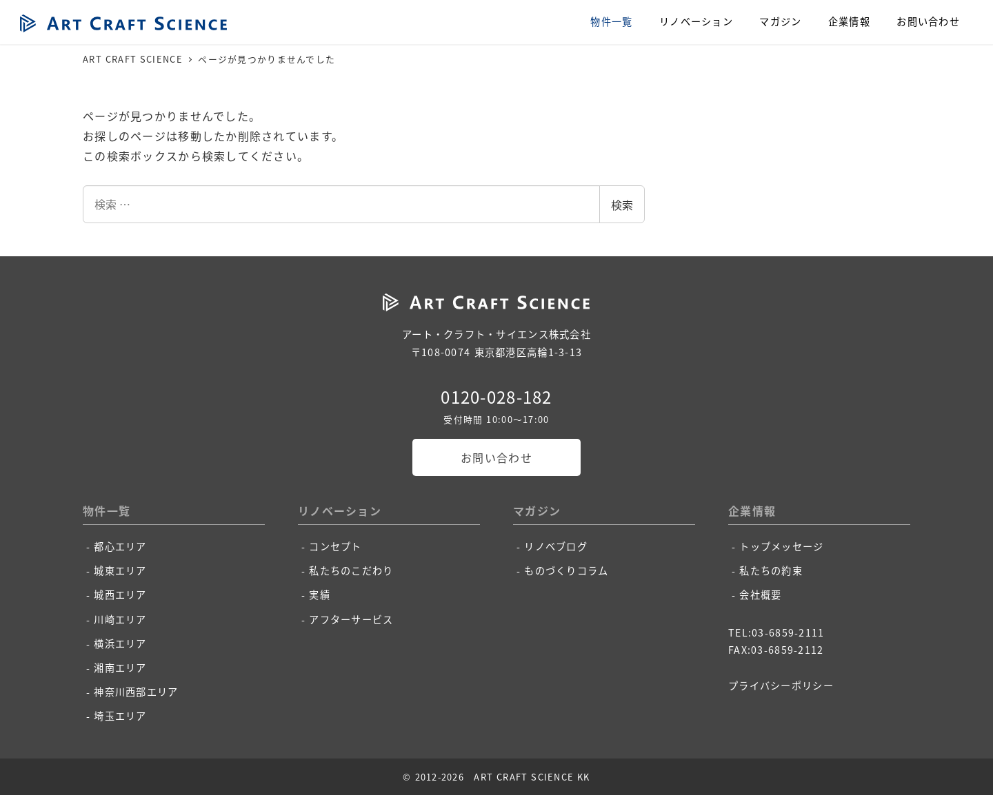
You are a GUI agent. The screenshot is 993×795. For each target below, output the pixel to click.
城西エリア (120, 594)
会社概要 (760, 594)
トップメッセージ (781, 546)
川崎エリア (120, 619)
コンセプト (335, 546)
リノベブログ (556, 546)
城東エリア (120, 570)
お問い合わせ (496, 457)
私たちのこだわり (351, 570)
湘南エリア (120, 667)
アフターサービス (351, 619)
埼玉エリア (120, 716)
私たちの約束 (771, 570)
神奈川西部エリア (136, 692)
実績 (319, 594)
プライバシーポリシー (781, 685)
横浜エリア (120, 643)
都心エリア (120, 546)
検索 (622, 204)
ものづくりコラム (566, 570)
